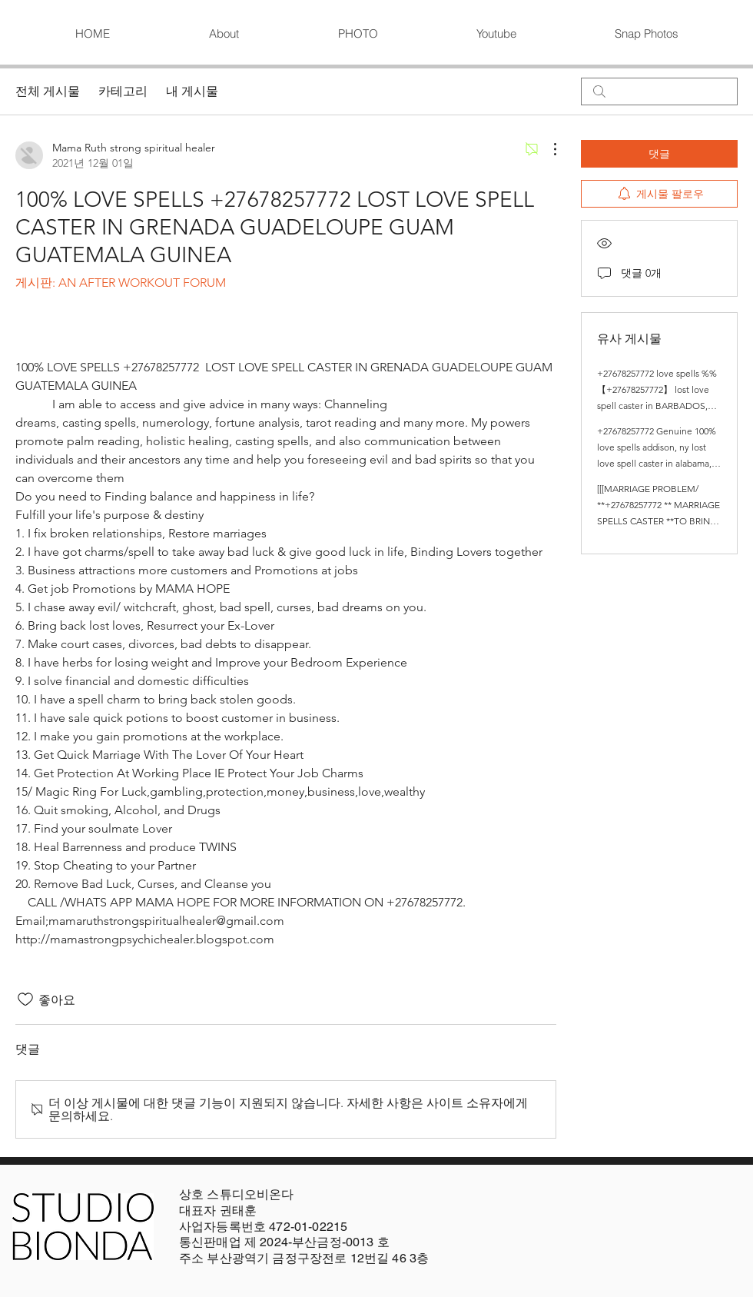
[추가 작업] (547, 149)
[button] (357, 33)
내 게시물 (192, 91)
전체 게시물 (47, 91)
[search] (659, 91)
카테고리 (123, 91)
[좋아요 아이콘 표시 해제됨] (25, 999)
